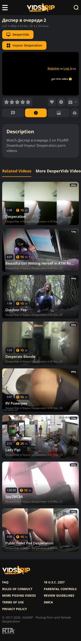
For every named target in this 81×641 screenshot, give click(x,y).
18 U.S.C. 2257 (54, 582)
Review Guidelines (59, 596)
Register (54, 68)
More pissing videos (19, 596)
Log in (68, 68)
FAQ (5, 582)
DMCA (48, 602)
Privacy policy (14, 609)
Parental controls (60, 589)
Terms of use (13, 602)
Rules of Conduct (17, 589)
